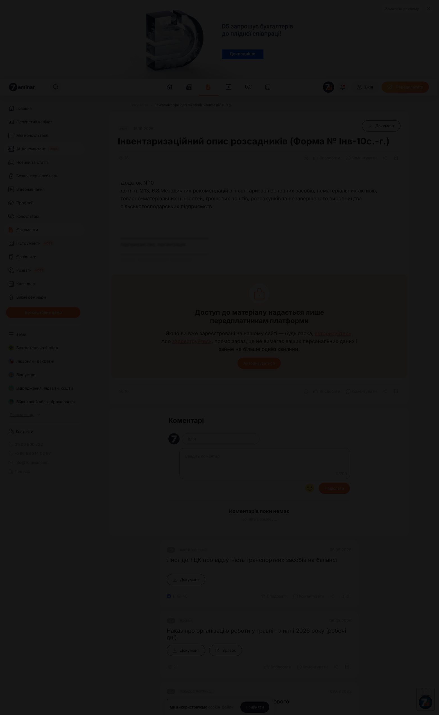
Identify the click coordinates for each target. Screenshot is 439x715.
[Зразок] (225, 650)
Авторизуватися (259, 363)
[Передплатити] (405, 87)
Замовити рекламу (402, 8)
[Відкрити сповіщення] (342, 87)
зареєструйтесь (192, 341)
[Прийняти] (254, 707)
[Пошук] (55, 87)
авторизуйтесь (333, 333)
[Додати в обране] (396, 158)
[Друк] (306, 158)
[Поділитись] (385, 158)
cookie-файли (221, 707)
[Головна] (116, 105)
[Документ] (381, 125)
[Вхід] (365, 87)
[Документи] (139, 105)
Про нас (19, 471)
